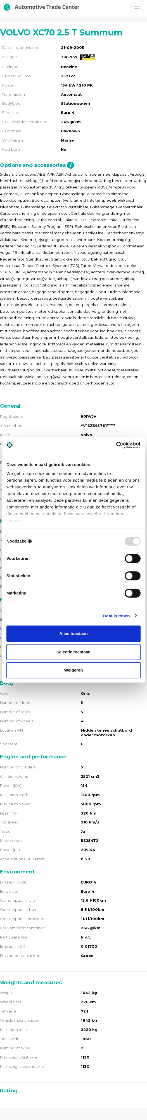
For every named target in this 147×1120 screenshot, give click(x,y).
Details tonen (116, 615)
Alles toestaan (73, 633)
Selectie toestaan (73, 651)
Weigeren (73, 670)
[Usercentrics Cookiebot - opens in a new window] (116, 445)
